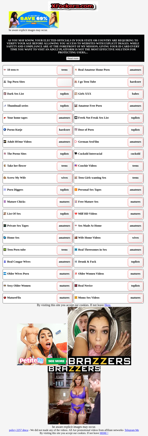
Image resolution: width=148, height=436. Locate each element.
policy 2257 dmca (18, 430)
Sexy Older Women (29, 286)
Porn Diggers (29, 190)
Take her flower (29, 166)
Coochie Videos (100, 166)
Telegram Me (132, 430)
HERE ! (104, 433)
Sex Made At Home (100, 226)
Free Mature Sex (100, 202)
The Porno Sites (29, 154)
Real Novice (100, 286)
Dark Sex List (29, 94)
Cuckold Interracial (100, 154)
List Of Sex (29, 214)
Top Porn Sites (29, 82)
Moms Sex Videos (100, 298)
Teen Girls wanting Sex (100, 178)
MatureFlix (29, 298)
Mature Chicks (29, 202)
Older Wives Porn (29, 274)
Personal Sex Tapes (100, 190)
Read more (73, 58)
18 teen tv (29, 70)
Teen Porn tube (29, 250)
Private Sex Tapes (29, 226)
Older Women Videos (100, 274)
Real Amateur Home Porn (100, 70)
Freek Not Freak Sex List (100, 118)
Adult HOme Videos (29, 142)
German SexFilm (100, 142)
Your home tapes (29, 118)
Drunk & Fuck (100, 262)
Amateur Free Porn (100, 106)
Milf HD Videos (100, 214)
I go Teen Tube (100, 82)
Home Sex (29, 238)
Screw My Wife (29, 178)
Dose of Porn (100, 130)
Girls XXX (100, 94)
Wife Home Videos (100, 238)
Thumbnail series (29, 106)
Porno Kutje (29, 130)
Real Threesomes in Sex (100, 250)
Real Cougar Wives (29, 262)
